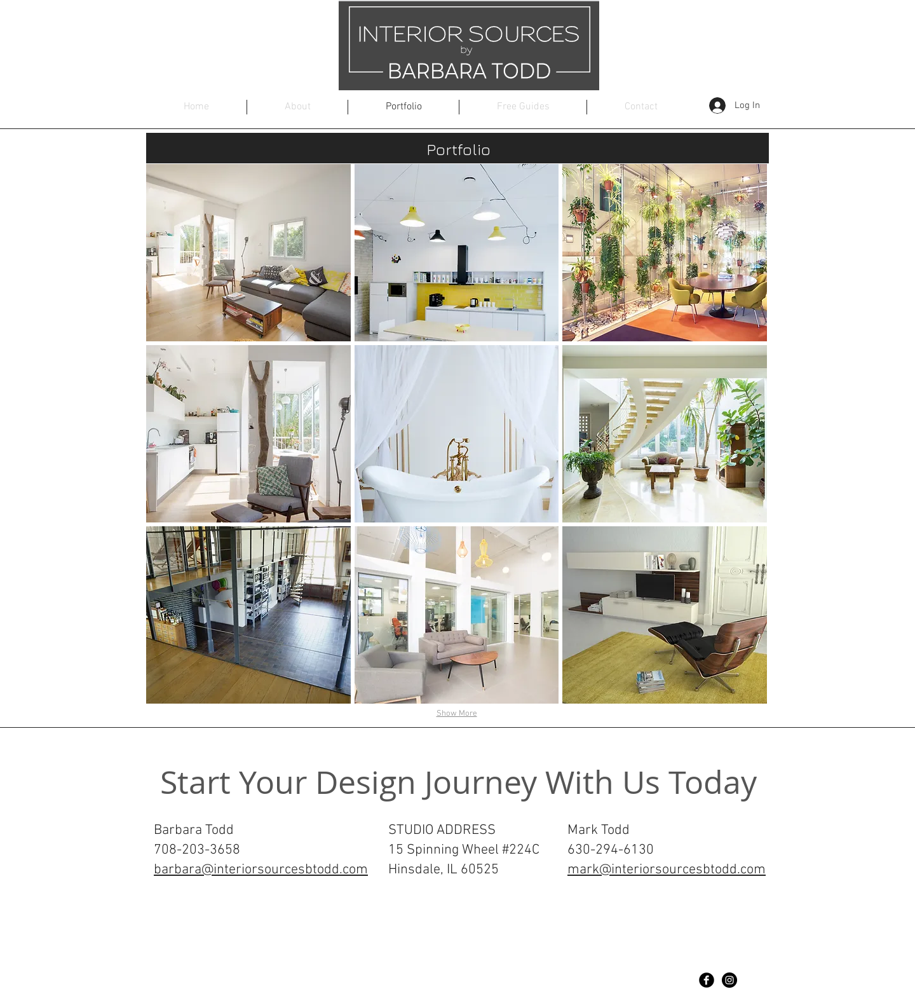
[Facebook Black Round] (706, 980)
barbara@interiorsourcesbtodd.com (261, 869)
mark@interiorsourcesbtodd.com (666, 869)
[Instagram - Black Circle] (729, 980)
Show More (457, 714)
